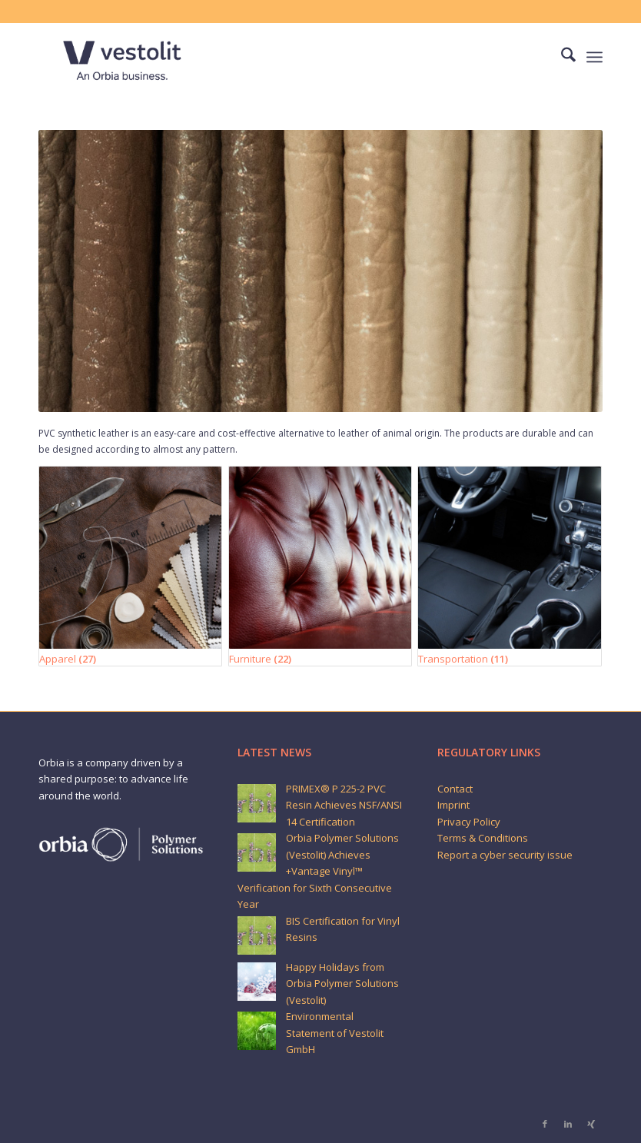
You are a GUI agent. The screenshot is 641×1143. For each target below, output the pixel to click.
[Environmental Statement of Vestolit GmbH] (256, 1031)
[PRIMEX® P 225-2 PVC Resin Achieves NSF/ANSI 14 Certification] (256, 803)
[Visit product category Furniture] (320, 566)
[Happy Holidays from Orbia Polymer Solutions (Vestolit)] (256, 981)
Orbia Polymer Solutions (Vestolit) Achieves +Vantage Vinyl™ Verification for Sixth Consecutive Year (318, 871)
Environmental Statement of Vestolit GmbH (335, 1032)
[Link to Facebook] (544, 1123)
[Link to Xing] (591, 1123)
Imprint (453, 805)
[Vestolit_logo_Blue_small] (122, 56)
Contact (455, 789)
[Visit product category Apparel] (130, 566)
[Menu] (594, 57)
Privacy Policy (468, 822)
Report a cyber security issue (505, 855)
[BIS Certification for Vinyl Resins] (256, 935)
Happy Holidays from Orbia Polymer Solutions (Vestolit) (342, 983)
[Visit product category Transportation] (509, 566)
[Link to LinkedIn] (568, 1123)
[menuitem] (561, 56)
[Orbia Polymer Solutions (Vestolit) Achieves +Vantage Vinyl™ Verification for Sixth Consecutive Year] (256, 852)
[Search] (561, 56)
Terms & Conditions (482, 838)
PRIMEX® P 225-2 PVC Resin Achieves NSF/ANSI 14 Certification (344, 805)
